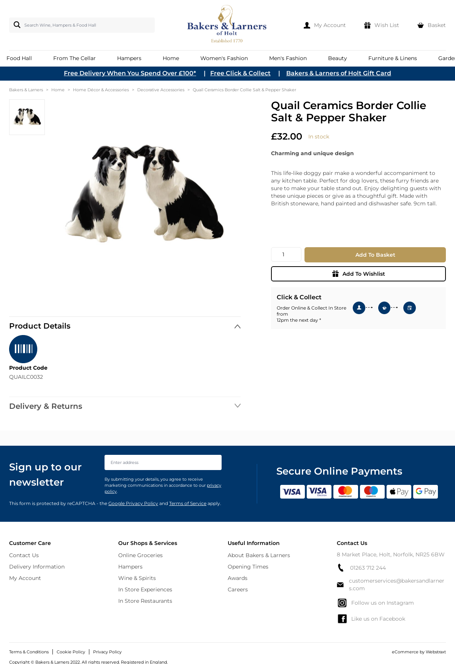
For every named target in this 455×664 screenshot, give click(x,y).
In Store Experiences (145, 589)
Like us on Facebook (371, 618)
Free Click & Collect (240, 73)
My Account (25, 578)
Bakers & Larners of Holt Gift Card (338, 73)
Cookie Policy (71, 651)
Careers (238, 589)
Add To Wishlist (358, 273)
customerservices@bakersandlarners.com (390, 584)
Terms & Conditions (29, 651)
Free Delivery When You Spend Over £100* (130, 73)
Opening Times (248, 566)
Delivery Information (37, 566)
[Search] (15, 24)
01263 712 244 (361, 568)
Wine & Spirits (137, 578)
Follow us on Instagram (375, 602)
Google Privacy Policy (133, 503)
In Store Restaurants (145, 600)
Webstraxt (436, 651)
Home (58, 89)
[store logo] (227, 25)
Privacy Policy (107, 651)
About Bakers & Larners (259, 555)
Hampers (130, 566)
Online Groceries (140, 555)
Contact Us (24, 555)
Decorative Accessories (160, 89)
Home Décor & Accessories (101, 89)
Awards (237, 578)
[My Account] (325, 25)
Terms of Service (187, 503)
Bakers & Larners (26, 89)
